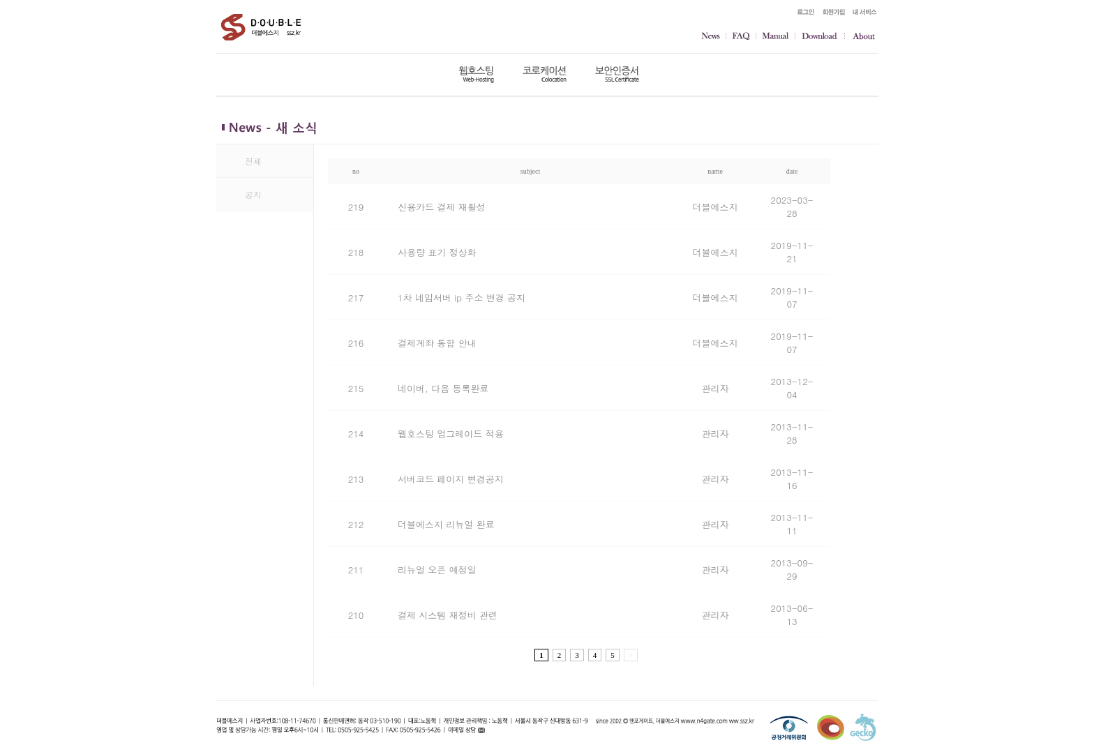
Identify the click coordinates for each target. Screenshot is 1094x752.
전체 (253, 161)
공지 (253, 194)
